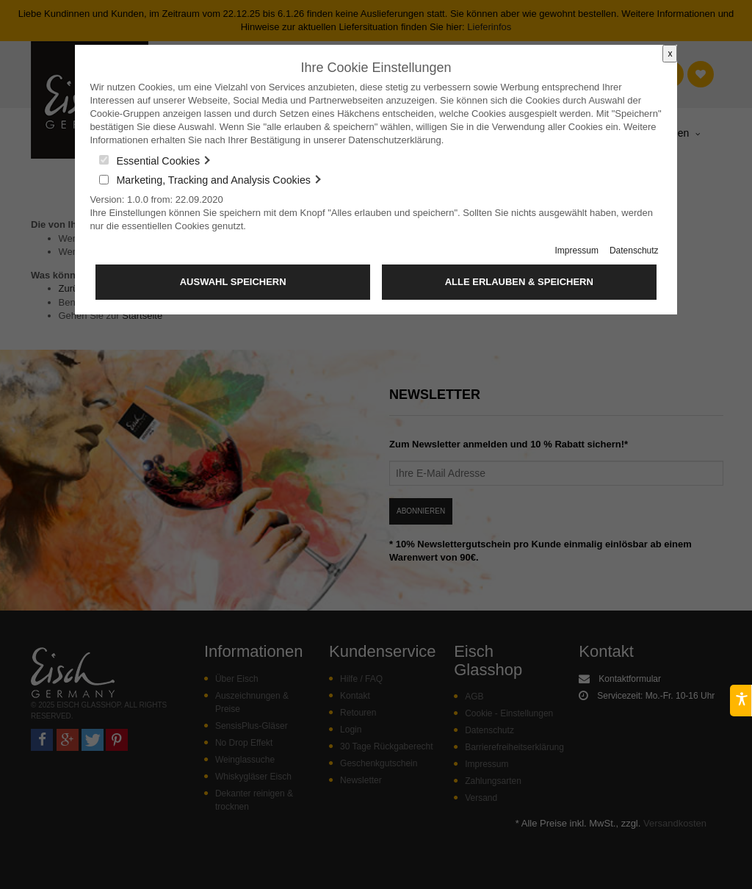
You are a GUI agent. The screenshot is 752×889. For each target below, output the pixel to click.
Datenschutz (634, 250)
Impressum (577, 250)
